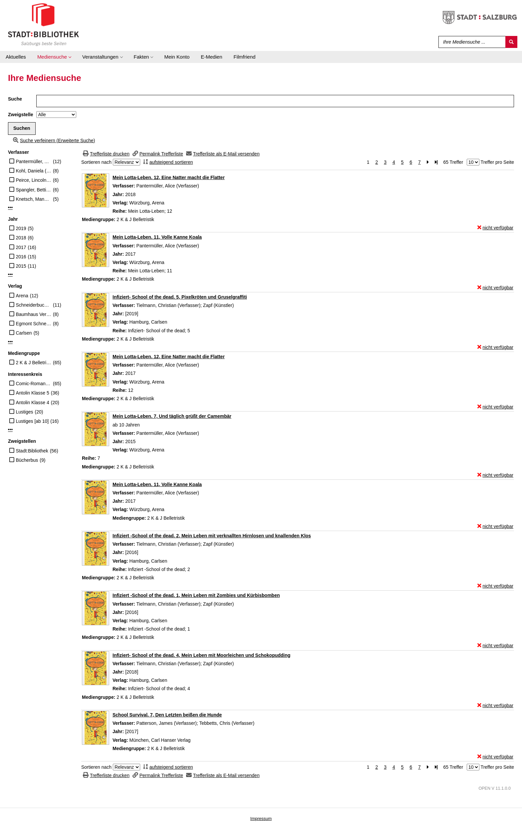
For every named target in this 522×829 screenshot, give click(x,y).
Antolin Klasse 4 (32, 402)
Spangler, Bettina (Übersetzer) (33, 189)
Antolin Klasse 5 (32, 393)
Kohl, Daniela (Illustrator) (33, 170)
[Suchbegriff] (470, 42)
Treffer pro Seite (497, 162)
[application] (54, 57)
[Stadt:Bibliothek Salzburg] (43, 24)
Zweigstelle (20, 114)
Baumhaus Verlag (33, 314)
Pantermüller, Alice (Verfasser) (33, 161)
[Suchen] (511, 42)
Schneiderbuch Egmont (33, 305)
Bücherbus (27, 460)
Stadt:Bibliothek (32, 450)
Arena (22, 295)
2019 (21, 228)
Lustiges (24, 411)
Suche (15, 99)
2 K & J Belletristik (33, 362)
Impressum (261, 818)
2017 (21, 247)
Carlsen (24, 333)
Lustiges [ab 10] (32, 421)
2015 (21, 266)
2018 (21, 237)
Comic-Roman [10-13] (33, 383)
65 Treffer (453, 162)
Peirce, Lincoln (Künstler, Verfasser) (33, 180)
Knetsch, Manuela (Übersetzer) (33, 199)
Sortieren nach (96, 162)
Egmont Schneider (33, 323)
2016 (21, 256)
